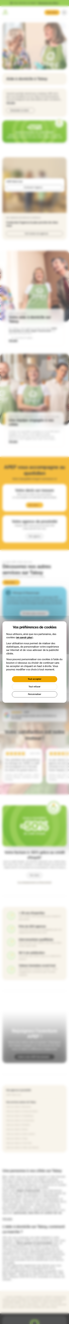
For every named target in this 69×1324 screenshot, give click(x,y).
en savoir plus (24, 637)
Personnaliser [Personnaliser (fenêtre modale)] (34, 694)
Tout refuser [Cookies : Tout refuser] (34, 686)
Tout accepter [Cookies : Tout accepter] (34, 679)
